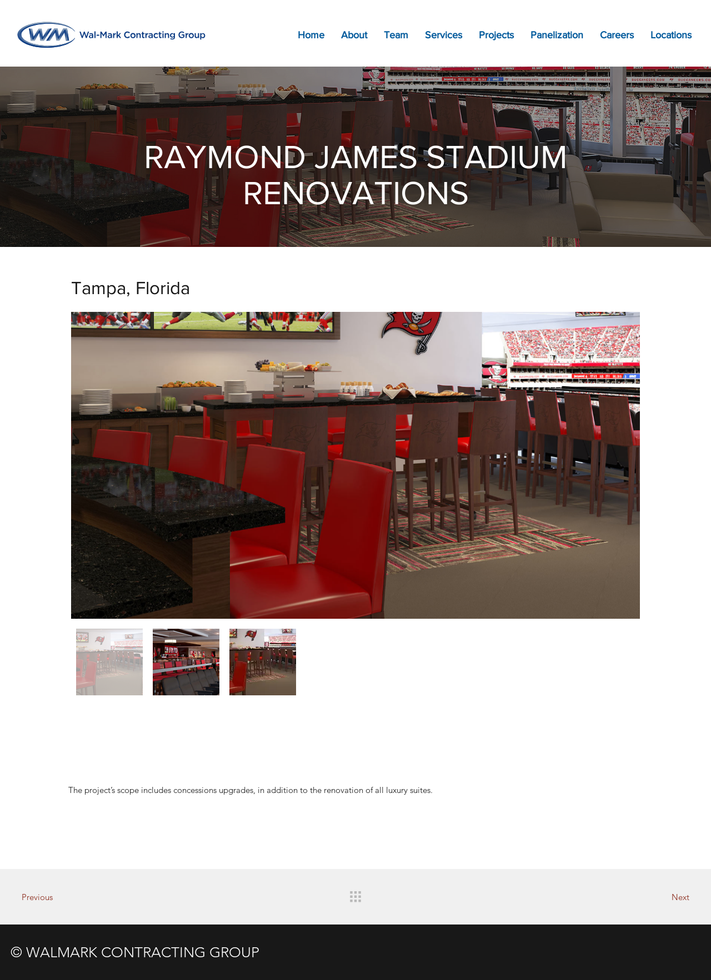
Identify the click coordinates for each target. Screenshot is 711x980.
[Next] (650, 897)
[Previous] (60, 897)
